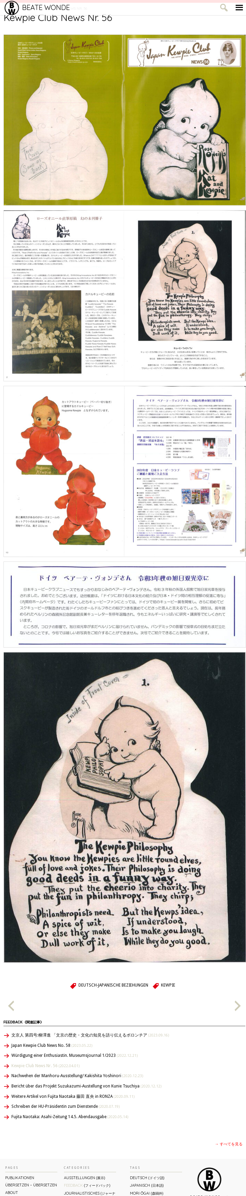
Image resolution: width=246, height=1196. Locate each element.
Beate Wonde (37, 7)
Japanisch (146, 1185)
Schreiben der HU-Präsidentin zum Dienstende (65, 1106)
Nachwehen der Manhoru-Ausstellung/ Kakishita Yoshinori (77, 1075)
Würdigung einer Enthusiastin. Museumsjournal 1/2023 (74, 1055)
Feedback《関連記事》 (23, 1022)
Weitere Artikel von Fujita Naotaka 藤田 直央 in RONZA (72, 1096)
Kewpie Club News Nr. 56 (45, 1065)
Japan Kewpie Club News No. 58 (51, 1045)
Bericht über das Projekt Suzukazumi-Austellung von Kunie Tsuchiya (86, 1086)
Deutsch (147, 1177)
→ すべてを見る (229, 1144)
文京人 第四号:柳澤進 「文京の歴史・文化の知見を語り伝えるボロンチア (90, 1035)
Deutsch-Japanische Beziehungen (113, 985)
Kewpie (168, 985)
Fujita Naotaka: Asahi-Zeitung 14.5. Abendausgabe (69, 1116)
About (11, 1192)
